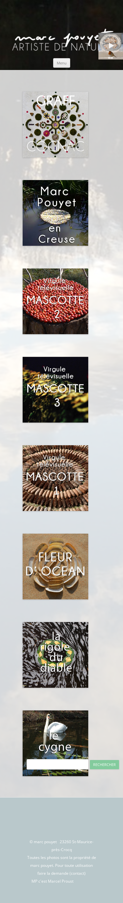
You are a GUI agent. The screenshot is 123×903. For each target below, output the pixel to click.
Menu (62, 62)
